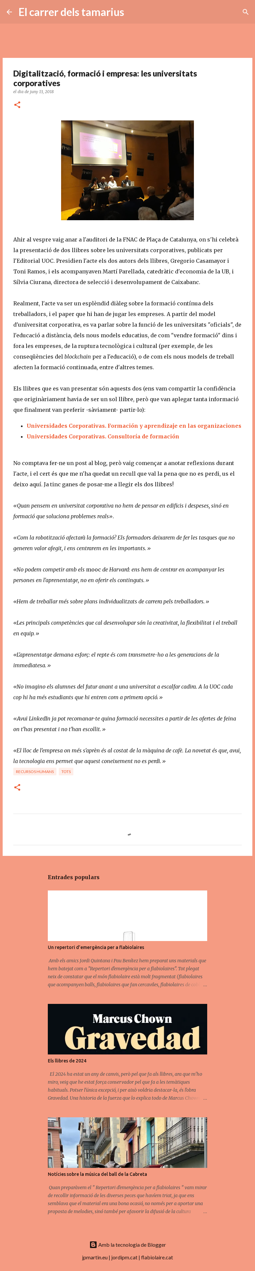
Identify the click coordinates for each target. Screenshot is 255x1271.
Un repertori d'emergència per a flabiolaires (96, 947)
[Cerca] (133, 12)
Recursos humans (35, 771)
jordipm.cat (124, 1257)
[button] (17, 105)
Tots (66, 771)
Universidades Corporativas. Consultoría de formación (104, 436)
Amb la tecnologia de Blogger (127, 1244)
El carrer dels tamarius (71, 11)
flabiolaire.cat (157, 1257)
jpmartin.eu (95, 1257)
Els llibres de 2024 (67, 1060)
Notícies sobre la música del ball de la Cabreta (97, 1174)
